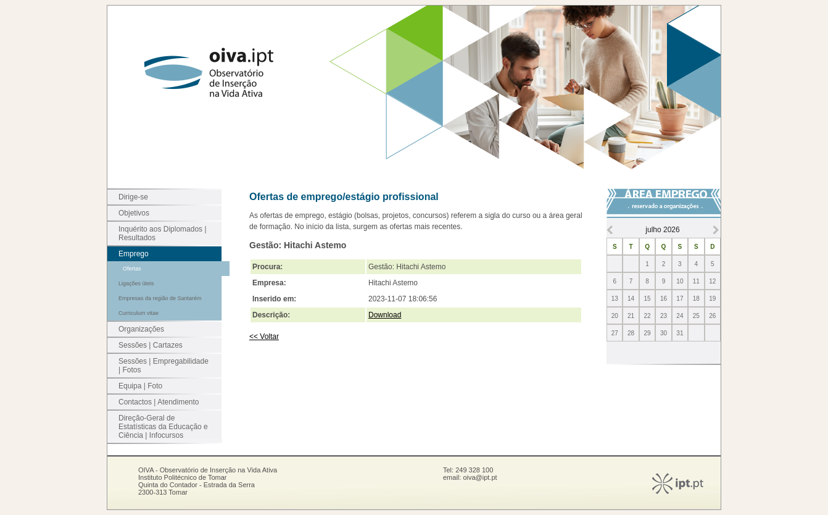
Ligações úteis (136, 283)
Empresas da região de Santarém (160, 298)
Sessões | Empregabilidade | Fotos (163, 365)
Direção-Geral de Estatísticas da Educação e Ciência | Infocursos (163, 427)
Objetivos (133, 213)
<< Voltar (264, 336)
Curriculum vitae (138, 313)
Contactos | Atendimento (158, 402)
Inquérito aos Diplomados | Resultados (162, 233)
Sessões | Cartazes (150, 345)
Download (384, 315)
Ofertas (132, 269)
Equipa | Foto (140, 386)
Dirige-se (133, 197)
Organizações (141, 329)
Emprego (133, 253)
